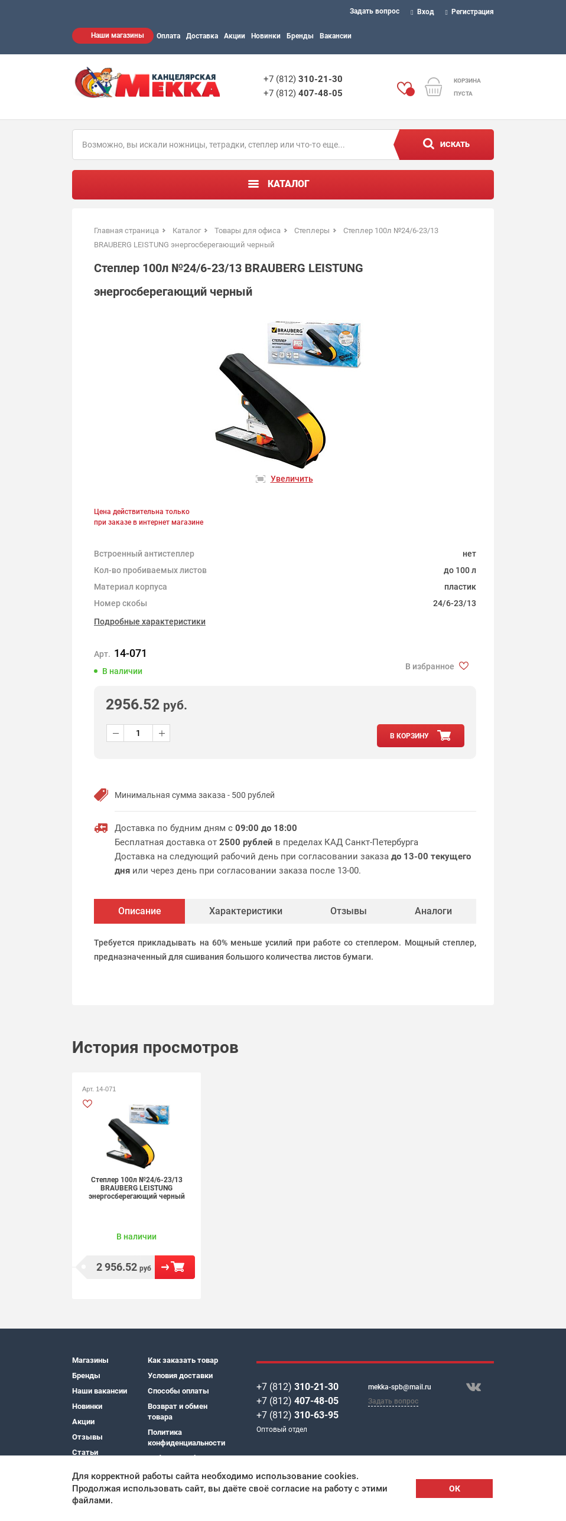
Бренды (300, 36)
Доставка (202, 36)
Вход (422, 12)
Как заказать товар (183, 1360)
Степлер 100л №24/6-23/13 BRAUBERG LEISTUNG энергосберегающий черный (137, 1188)
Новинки (266, 36)
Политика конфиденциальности (185, 1437)
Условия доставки (180, 1375)
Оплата (168, 36)
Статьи (85, 1452)
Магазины (90, 1360)
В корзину (175, 1267)
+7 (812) (303, 79)
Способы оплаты (178, 1390)
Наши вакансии (99, 1390)
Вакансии (336, 36)
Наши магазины (117, 35)
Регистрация (470, 12)
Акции (234, 36)
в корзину (409, 736)
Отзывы (87, 1436)
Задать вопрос (374, 11)
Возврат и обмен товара (177, 1411)
